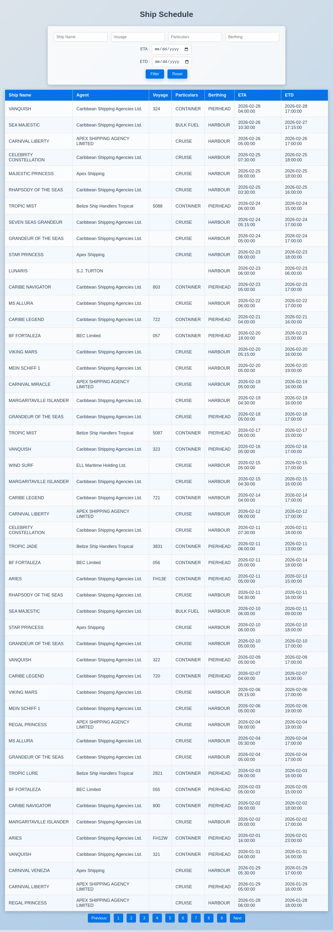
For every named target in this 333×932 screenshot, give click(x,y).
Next (238, 920)
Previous (98, 920)
